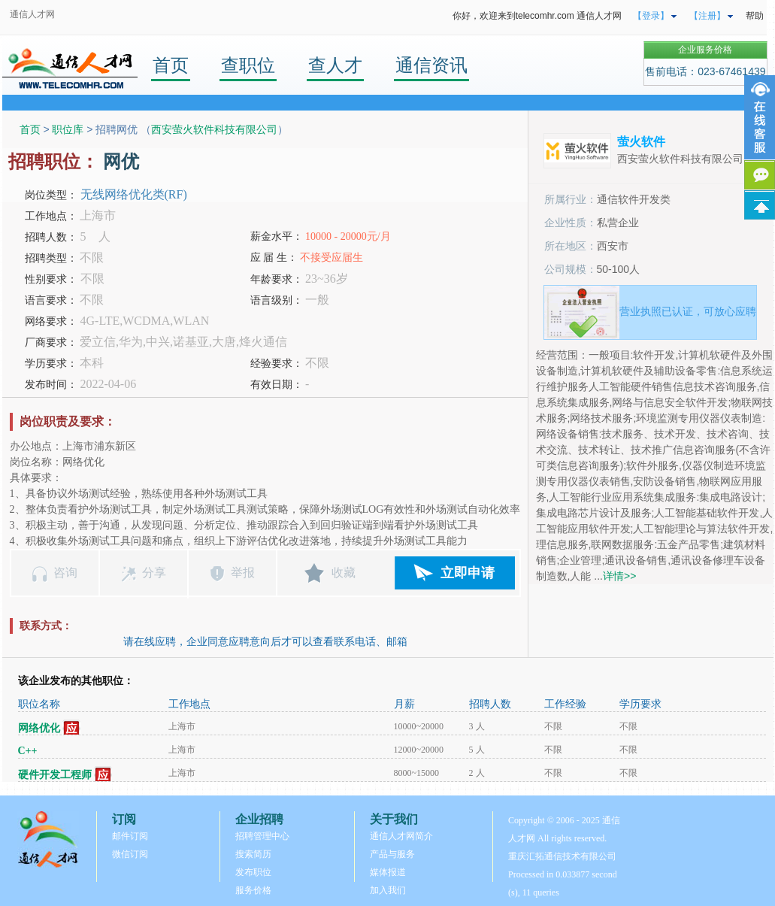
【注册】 (707, 16)
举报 (243, 572)
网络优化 (39, 728)
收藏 (343, 572)
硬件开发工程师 (55, 774)
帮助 (755, 16)
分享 (154, 572)
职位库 (67, 129)
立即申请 (467, 572)
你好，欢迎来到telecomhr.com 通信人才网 (537, 16)
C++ (28, 750)
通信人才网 (32, 14)
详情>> (619, 576)
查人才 (335, 65)
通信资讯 (431, 65)
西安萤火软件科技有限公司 (214, 129)
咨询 (65, 572)
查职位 (248, 65)
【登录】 (651, 16)
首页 (171, 65)
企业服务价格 (705, 49)
